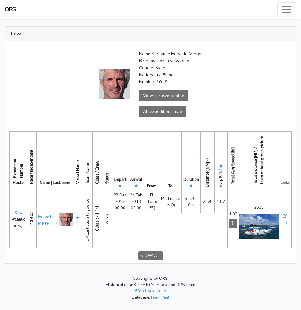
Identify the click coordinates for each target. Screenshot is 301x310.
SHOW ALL (150, 255)
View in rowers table (163, 95)
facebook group (150, 291)
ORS (10, 9)
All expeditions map (162, 111)
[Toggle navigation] (286, 9)
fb (285, 222)
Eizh (78, 219)
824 (18, 213)
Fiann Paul (160, 297)
